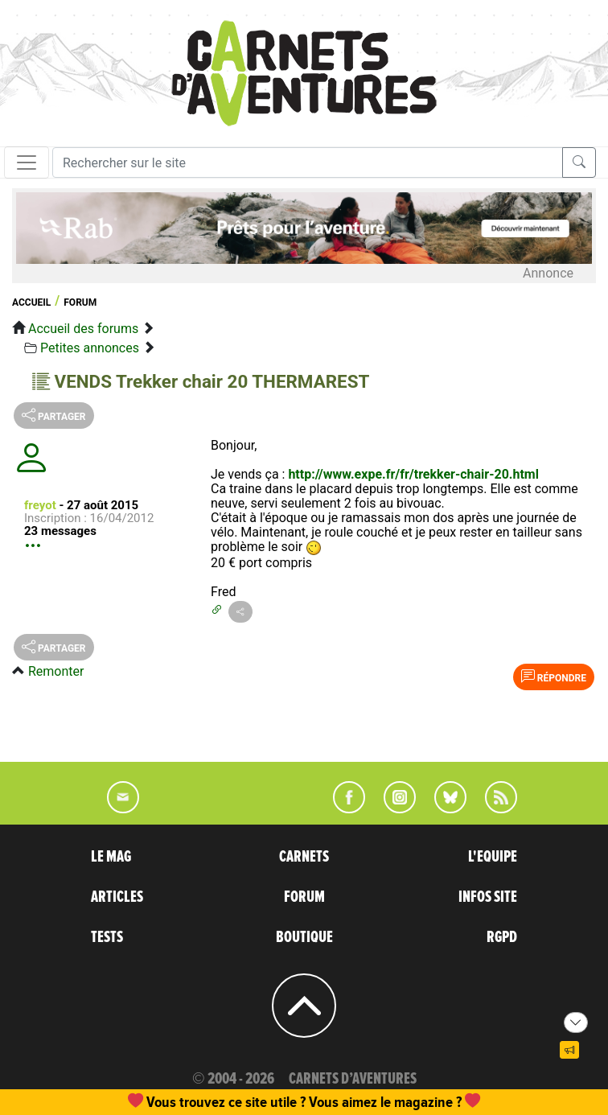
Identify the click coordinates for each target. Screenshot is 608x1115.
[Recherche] (307, 162)
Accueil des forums (83, 328)
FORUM (304, 897)
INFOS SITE (487, 897)
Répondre (553, 677)
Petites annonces (89, 348)
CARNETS (304, 857)
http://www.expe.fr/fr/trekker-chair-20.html (413, 474)
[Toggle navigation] (26, 162)
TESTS (107, 937)
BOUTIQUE (304, 937)
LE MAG (111, 857)
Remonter (56, 671)
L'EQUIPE (492, 857)
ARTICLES (117, 897)
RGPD (502, 937)
